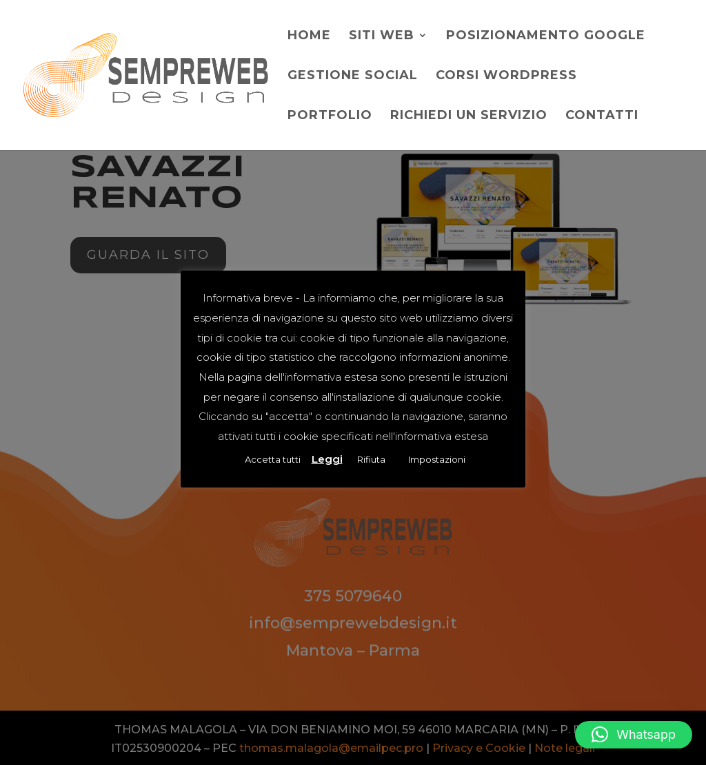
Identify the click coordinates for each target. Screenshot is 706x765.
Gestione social (353, 76)
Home (309, 36)
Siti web (381, 36)
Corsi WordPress (506, 76)
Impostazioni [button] (436, 459)
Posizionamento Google (545, 36)
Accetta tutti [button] (273, 459)
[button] (633, 734)
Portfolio (330, 116)
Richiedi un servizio (468, 116)
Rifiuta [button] (371, 459)
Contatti (601, 116)
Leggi (327, 458)
